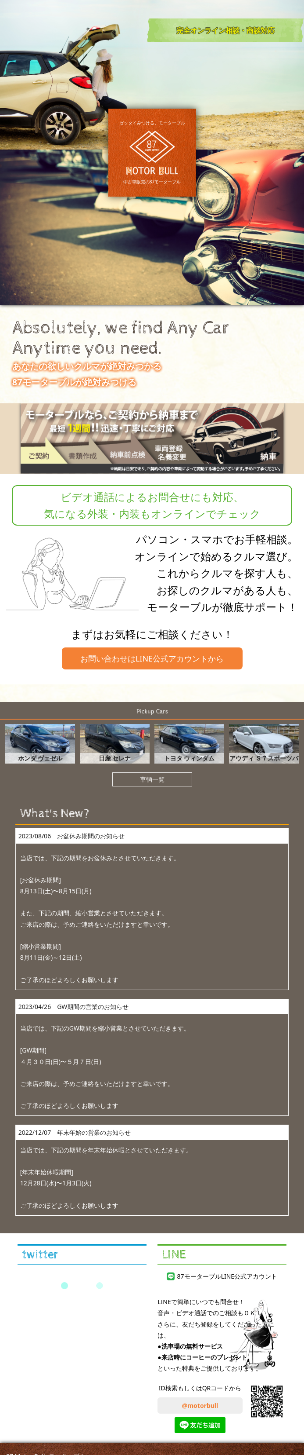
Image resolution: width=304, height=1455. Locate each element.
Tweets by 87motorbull (82, 1285)
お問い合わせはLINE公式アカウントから (152, 658)
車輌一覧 (152, 779)
